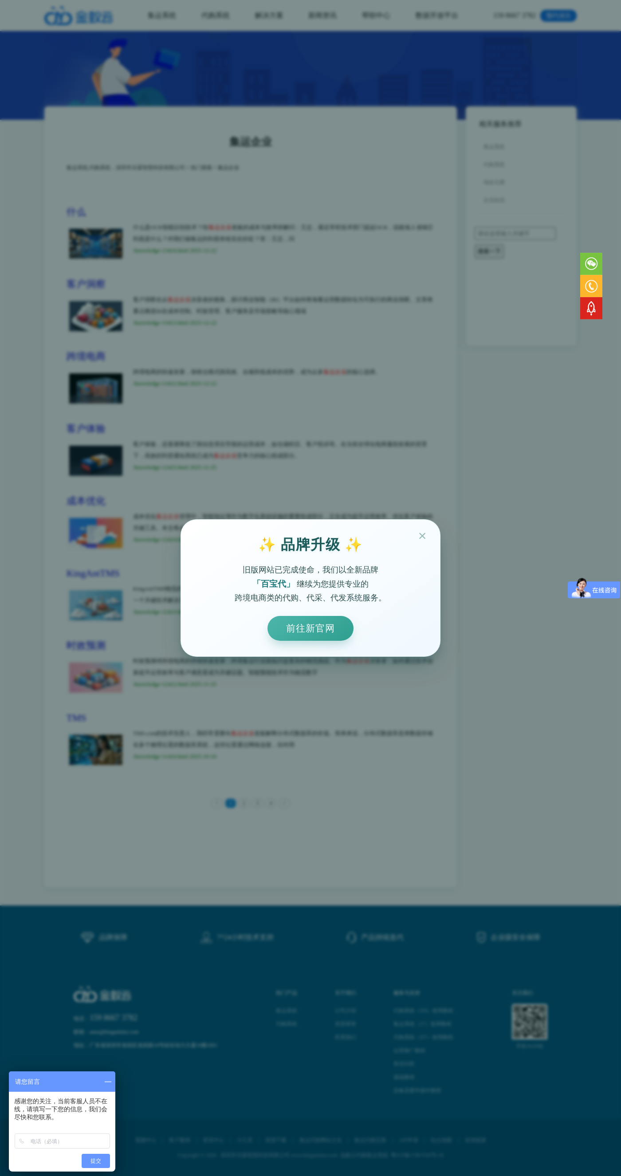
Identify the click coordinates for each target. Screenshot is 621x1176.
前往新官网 (310, 628)
